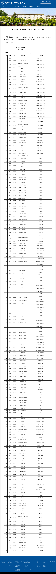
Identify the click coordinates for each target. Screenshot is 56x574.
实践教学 (24, 6)
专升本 (45, 6)
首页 (3, 6)
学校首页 (42, 1)
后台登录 (50, 1)
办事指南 (38, 6)
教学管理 (17, 6)
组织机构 (10, 6)
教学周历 (46, 1)
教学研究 (31, 6)
